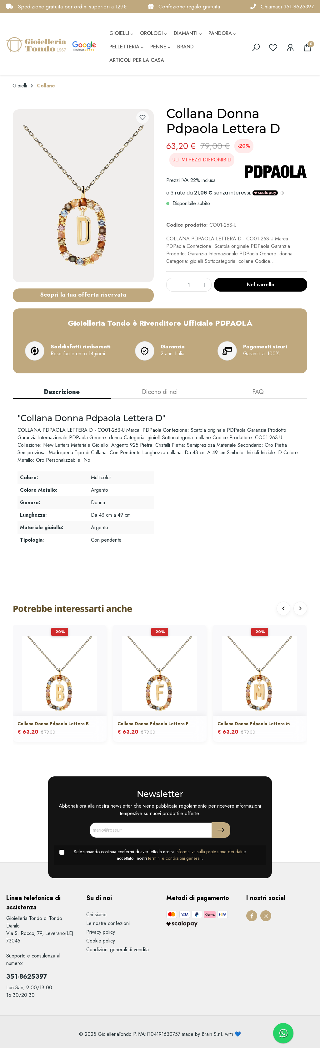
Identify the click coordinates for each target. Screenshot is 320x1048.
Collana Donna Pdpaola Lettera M (254, 723)
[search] (256, 47)
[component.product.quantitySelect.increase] (205, 285)
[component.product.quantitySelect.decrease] (172, 285)
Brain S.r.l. (212, 1034)
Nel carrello (260, 284)
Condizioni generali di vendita (117, 949)
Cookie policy (100, 940)
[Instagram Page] (265, 915)
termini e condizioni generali (175, 858)
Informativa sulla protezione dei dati (209, 852)
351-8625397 (298, 6)
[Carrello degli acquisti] (307, 47)
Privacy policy (100, 932)
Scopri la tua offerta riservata (83, 294)
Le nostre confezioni (108, 923)
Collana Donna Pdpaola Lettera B (53, 723)
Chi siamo (96, 914)
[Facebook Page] (251, 915)
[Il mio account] (290, 47)
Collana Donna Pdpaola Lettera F (153, 723)
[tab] (62, 392)
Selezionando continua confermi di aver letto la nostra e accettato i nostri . (160, 855)
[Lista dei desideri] (273, 47)
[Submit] (221, 830)
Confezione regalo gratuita (189, 6)
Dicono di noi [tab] (160, 391)
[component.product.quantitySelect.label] (189, 285)
